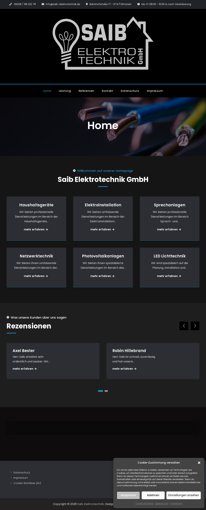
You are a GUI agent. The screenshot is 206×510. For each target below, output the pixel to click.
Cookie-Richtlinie (144, 503)
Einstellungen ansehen (183, 495)
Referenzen (86, 91)
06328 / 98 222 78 (25, 4)
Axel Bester (24, 350)
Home (47, 91)
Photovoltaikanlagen (103, 256)
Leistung (65, 91)
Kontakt (107, 91)
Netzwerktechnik (36, 256)
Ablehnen (153, 495)
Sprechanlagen (169, 205)
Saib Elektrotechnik (90, 504)
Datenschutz (161, 503)
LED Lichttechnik (170, 256)
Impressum (176, 503)
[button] (199, 462)
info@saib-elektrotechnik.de (63, 4)
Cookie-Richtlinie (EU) (27, 483)
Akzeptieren (128, 495)
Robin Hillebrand (129, 350)
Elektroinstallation (103, 205)
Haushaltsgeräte (36, 205)
